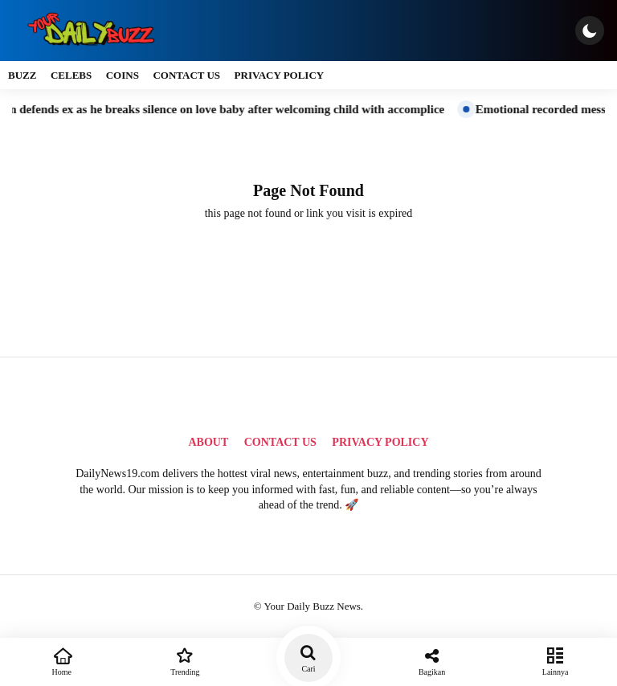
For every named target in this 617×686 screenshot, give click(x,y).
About (208, 442)
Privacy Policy (280, 75)
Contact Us (186, 75)
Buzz (22, 75)
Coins (122, 75)
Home (62, 660)
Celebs (71, 75)
